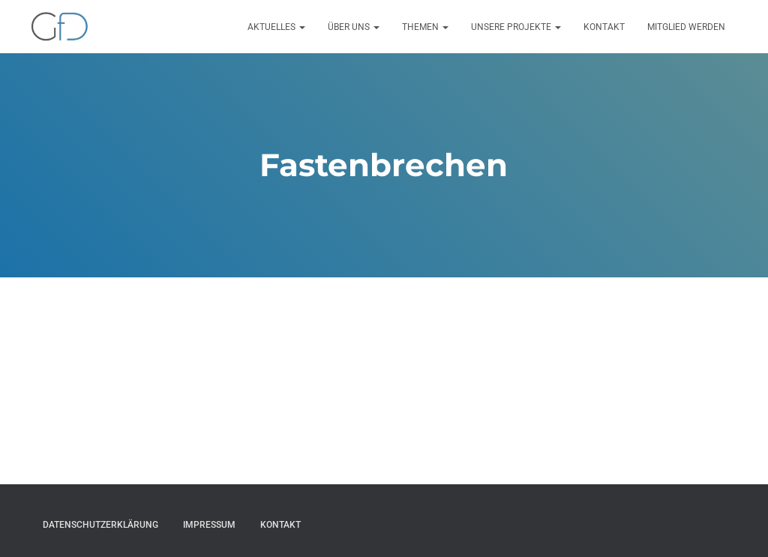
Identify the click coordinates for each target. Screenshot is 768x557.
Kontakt (604, 27)
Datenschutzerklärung (100, 525)
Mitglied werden (686, 27)
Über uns (354, 27)
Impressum (209, 525)
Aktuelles (276, 27)
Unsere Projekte (516, 27)
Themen (425, 27)
